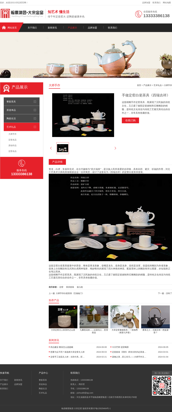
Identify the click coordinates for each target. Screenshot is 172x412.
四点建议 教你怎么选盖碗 (61, 347)
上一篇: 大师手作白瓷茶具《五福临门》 (66, 293)
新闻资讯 (52, 27)
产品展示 (72, 27)
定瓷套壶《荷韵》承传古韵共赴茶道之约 (129, 352)
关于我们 (32, 27)
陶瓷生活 (11, 118)
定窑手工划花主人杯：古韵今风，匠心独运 (67, 357)
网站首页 (12, 27)
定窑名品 (12, 151)
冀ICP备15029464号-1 (101, 408)
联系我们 (157, 2)
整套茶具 (11, 101)
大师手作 (12, 134)
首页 (139, 85)
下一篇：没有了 (165, 293)
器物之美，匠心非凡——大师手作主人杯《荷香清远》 (129, 357)
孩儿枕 (80, 287)
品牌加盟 (146, 2)
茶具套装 (67, 265)
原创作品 (12, 145)
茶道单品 (11, 110)
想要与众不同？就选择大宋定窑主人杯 (67, 352)
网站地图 (167, 2)
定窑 (126, 172)
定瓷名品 (12, 140)
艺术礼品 (11, 127)
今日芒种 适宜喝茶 (120, 347)
